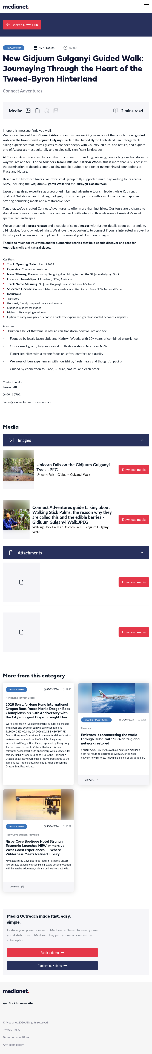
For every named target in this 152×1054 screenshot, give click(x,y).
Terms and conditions (16, 1037)
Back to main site (18, 1003)
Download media (134, 469)
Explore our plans (52, 965)
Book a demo (52, 952)
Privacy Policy (11, 1030)
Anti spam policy (13, 1045)
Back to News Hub (22, 24)
